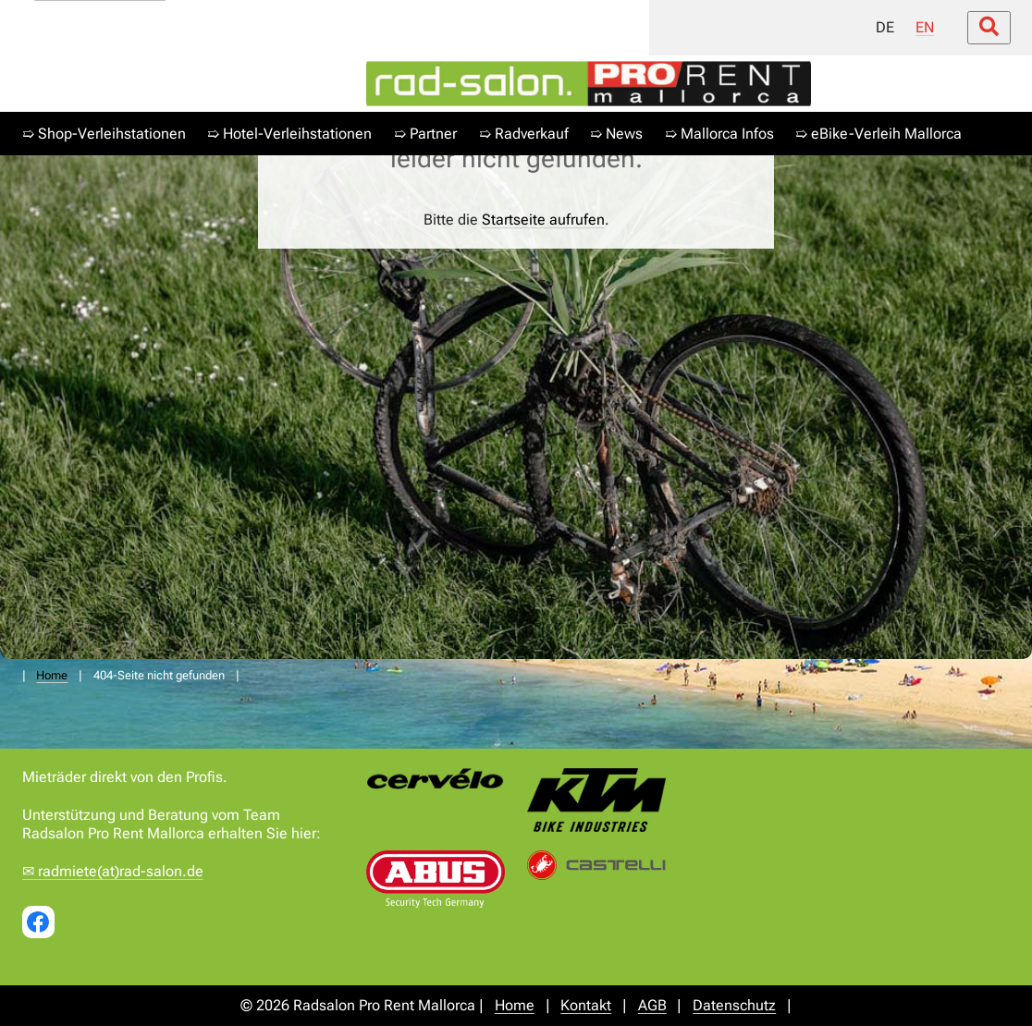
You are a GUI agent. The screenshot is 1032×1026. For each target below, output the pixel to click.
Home (52, 675)
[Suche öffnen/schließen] (988, 28)
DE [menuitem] (884, 27)
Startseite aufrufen (543, 219)
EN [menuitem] (924, 27)
